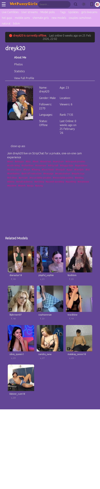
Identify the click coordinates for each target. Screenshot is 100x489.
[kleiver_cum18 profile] (21, 383)
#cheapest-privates (75, 161)
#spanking (71, 181)
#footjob (60, 169)
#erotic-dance (14, 169)
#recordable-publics (63, 177)
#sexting (79, 177)
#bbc (28, 161)
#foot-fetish (48, 169)
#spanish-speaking (55, 181)
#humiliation (13, 173)
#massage (48, 173)
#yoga (30, 185)
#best (35, 161)
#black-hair (45, 161)
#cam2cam (58, 161)
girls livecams (89, 12)
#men (10, 161)
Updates (73, 12)
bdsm (16, 23)
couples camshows (80, 17)
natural (6, 23)
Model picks (47, 12)
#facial (26, 169)
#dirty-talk (53, 165)
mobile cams (22, 17)
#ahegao (19, 161)
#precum (23, 177)
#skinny (10, 181)
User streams (29, 12)
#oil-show (12, 177)
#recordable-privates (40, 177)
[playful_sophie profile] (50, 264)
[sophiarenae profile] (50, 304)
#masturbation (62, 173)
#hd (87, 169)
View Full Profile (24, 78)
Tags (63, 12)
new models (58, 17)
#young (39, 185)
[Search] (75, 4)
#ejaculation (81, 165)
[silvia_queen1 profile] (21, 343)
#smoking (39, 181)
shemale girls (41, 17)
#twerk (21, 185)
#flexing (36, 169)
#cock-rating (13, 165)
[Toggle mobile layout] (92, 4)
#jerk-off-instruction (31, 173)
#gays (69, 169)
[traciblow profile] (79, 304)
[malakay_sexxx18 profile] (79, 343)
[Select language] (97, 4)
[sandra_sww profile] (50, 343)
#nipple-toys (78, 173)
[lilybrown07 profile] (21, 304)
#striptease (83, 181)
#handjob (79, 169)
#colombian (27, 165)
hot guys (7, 17)
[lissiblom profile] (79, 264)
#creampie (40, 165)
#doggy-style (66, 165)
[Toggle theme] (84, 4)
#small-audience (24, 181)
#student (11, 185)
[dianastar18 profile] (21, 264)
